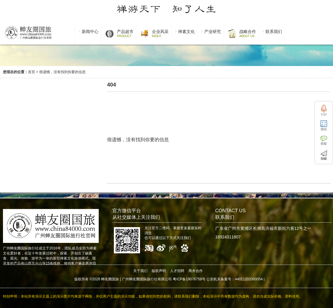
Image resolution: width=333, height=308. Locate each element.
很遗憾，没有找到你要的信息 (62, 72)
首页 (31, 72)
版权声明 (159, 271)
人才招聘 (177, 271)
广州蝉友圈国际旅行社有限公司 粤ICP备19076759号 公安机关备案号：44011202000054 (192, 279)
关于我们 (140, 271)
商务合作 (196, 271)
